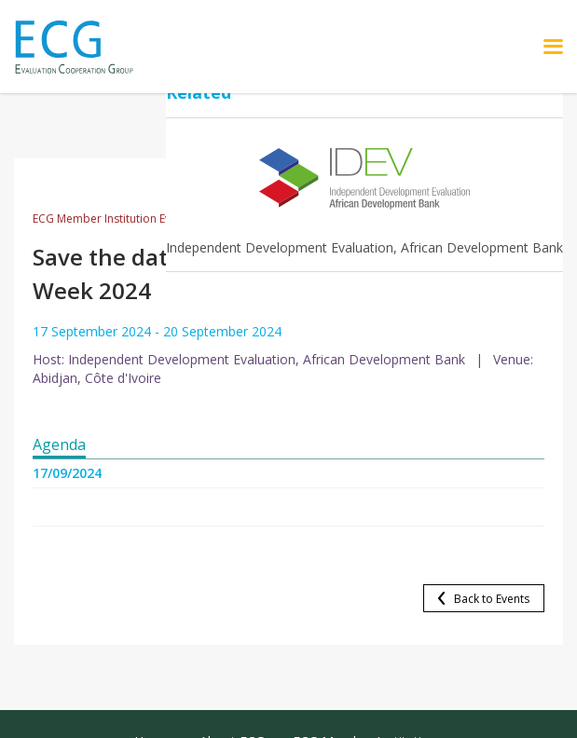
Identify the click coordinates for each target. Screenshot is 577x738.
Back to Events (491, 599)
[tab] (59, 445)
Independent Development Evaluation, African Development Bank (364, 247)
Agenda (59, 444)
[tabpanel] (288, 496)
